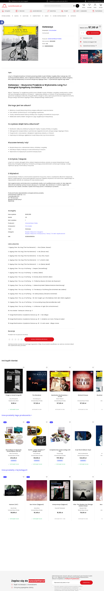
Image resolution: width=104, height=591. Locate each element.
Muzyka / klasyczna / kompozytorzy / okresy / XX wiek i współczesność (45, 233)
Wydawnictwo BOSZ (14, 400)
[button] (74, 6)
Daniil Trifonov (60, 398)
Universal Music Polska (54, 39)
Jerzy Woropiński (13, 398)
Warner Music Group (83, 510)
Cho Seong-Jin (37, 398)
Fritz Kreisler (52, 30)
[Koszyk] (100, 6)
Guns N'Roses (36, 453)
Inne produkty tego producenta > (17, 415)
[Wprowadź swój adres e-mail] (72, 582)
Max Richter (13, 508)
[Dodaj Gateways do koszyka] (93, 33)
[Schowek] (89, 6)
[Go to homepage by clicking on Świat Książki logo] (12, 5)
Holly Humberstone (83, 453)
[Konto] (95, 6)
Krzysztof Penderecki (60, 508)
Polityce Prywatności (72, 578)
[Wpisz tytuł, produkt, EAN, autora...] (61, 6)
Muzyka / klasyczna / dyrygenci (34, 232)
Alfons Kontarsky (13, 453)
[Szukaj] (77, 6)
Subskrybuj (86, 582)
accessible (1, 22)
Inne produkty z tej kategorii (14, 470)
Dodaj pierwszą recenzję (39, 339)
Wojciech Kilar (83, 508)
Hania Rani (36, 508)
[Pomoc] (83, 6)
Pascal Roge (60, 453)
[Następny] (101, 389)
